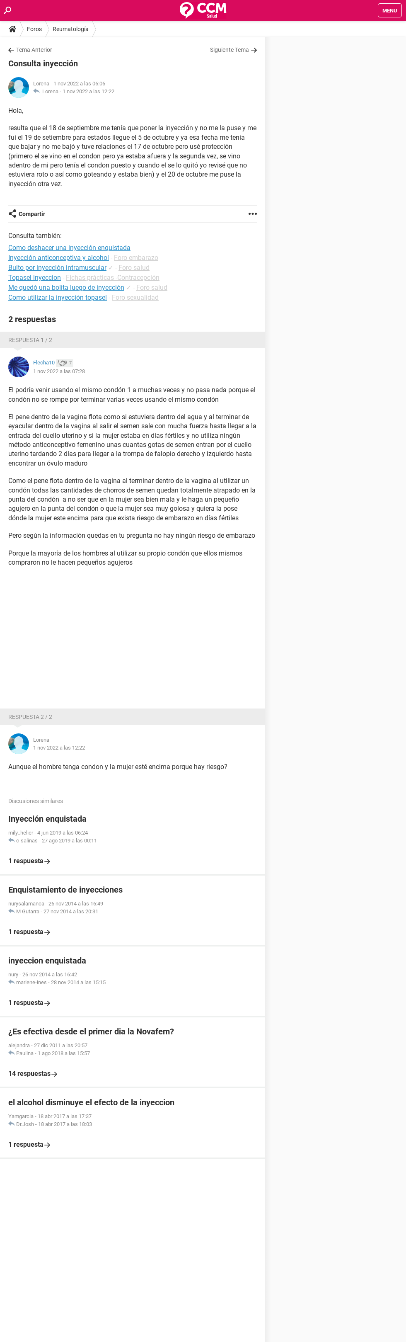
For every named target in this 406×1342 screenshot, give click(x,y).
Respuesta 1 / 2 (30, 340)
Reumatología (71, 29)
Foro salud (134, 268)
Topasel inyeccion (34, 278)
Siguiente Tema (229, 49)
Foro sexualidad (135, 297)
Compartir (32, 214)
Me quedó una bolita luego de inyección (66, 287)
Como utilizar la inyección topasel (57, 297)
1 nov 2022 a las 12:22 (88, 91)
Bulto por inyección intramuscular (57, 268)
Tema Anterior (34, 49)
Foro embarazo (136, 258)
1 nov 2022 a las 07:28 (59, 371)
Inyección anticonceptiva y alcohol (58, 258)
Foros (34, 29)
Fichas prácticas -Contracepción (113, 278)
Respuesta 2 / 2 (30, 716)
